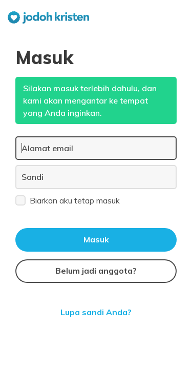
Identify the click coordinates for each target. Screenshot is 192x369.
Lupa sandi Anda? (96, 312)
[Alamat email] (96, 148)
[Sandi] (96, 177)
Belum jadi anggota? (96, 270)
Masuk (96, 239)
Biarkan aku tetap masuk (67, 200)
